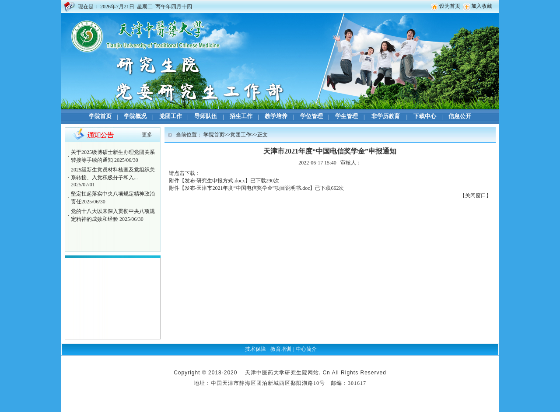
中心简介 (306, 349)
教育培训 (280, 349)
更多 (147, 135)
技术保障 (255, 349)
